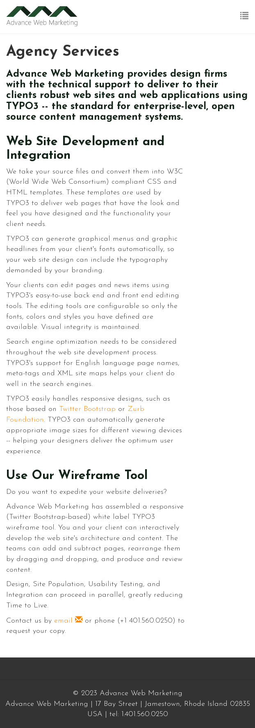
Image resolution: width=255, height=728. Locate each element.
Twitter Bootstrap (87, 409)
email (68, 621)
